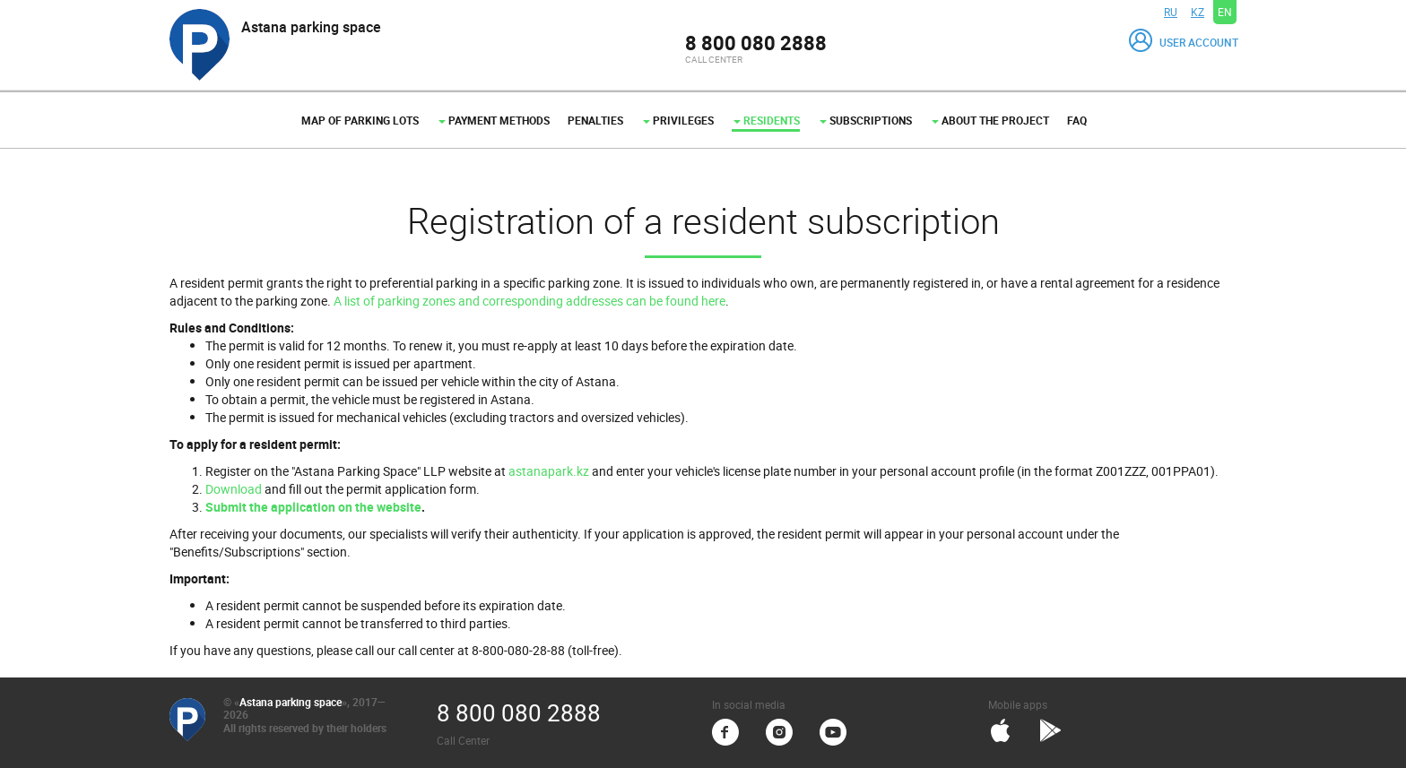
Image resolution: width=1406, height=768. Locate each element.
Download (233, 488)
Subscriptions (866, 120)
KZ (1197, 11)
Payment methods (494, 120)
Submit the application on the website (313, 506)
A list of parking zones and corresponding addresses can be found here (529, 300)
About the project (990, 120)
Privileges (678, 120)
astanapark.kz (548, 470)
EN (1225, 11)
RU (1170, 11)
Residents (766, 120)
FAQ (1077, 120)
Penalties (595, 120)
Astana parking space (290, 702)
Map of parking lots (360, 120)
